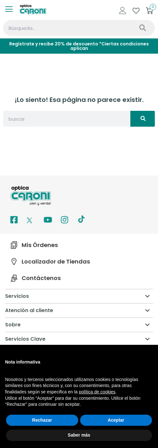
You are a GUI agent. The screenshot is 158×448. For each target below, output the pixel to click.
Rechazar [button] (42, 420)
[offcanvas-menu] (11, 9)
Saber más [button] (79, 435)
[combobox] (66, 28)
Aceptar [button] (116, 420)
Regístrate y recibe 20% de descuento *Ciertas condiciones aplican (79, 46)
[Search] (142, 28)
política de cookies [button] (97, 391)
